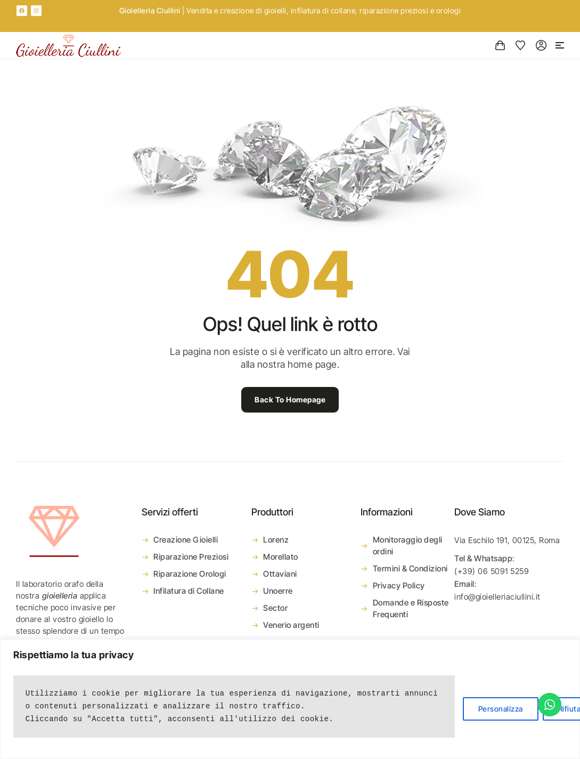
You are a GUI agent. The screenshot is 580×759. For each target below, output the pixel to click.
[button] (560, 45)
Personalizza (500, 708)
